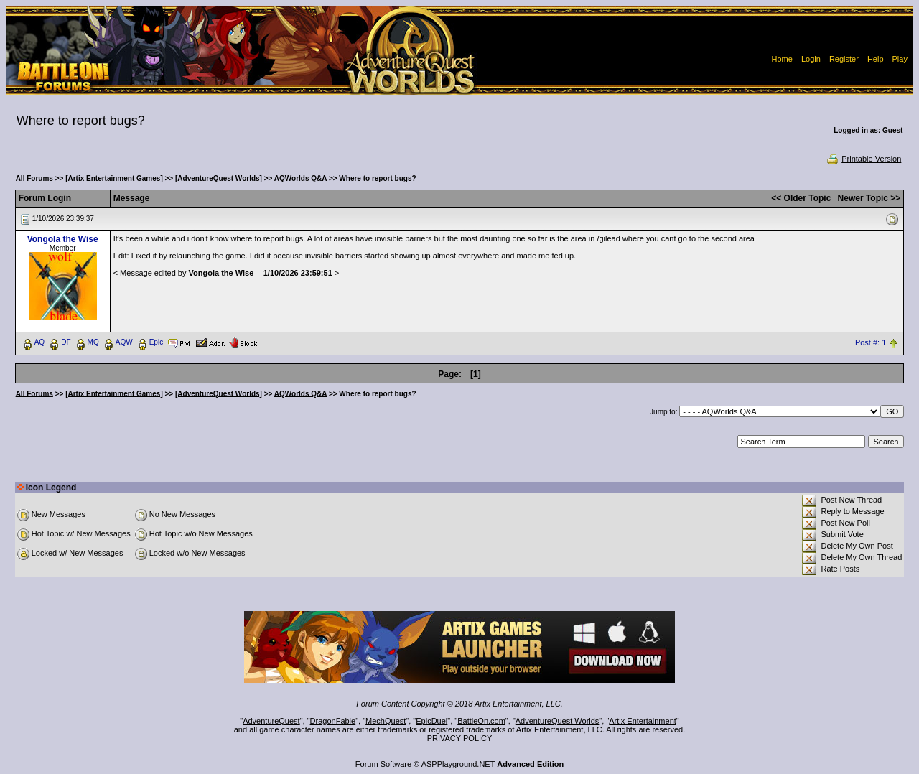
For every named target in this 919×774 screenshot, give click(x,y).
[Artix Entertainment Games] (114, 178)
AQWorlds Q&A (300, 178)
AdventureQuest (271, 721)
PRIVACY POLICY (460, 738)
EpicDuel (431, 721)
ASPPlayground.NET (458, 764)
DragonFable (333, 721)
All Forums (34, 178)
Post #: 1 (870, 342)
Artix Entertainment (642, 721)
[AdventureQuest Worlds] (218, 178)
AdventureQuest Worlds (558, 721)
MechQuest (385, 721)
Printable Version (863, 158)
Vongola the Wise (62, 239)
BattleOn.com (481, 721)
